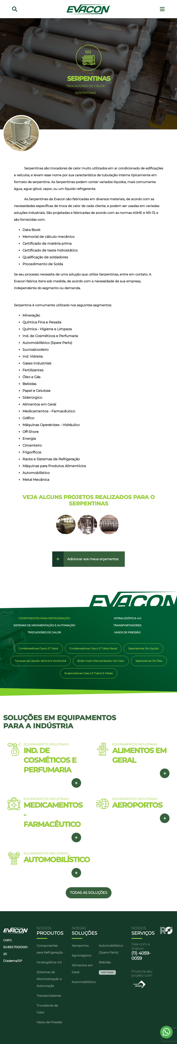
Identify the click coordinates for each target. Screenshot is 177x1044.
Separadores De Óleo (148, 660)
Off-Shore (30, 432)
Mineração (31, 315)
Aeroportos (80, 946)
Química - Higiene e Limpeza (47, 329)
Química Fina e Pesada (41, 322)
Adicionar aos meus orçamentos (92, 559)
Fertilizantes (32, 370)
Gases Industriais (36, 363)
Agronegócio (81, 955)
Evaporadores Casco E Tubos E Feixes (88, 673)
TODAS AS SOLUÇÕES (88, 893)
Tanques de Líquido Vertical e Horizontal (40, 660)
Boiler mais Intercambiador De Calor (100, 660)
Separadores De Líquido (143, 648)
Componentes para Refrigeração (42, 618)
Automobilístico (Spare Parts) (47, 343)
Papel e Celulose (36, 391)
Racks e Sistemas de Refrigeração (51, 459)
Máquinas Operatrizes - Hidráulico (51, 425)
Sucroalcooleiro (35, 350)
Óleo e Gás (31, 377)
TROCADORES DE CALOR (85, 86)
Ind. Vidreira (32, 356)
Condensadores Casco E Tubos (38, 648)
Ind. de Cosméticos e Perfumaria (50, 336)
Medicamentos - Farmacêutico (48, 411)
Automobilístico (36, 473)
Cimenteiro (32, 445)
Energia (29, 439)
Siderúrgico (32, 397)
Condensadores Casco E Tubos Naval (93, 648)
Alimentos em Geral (39, 404)
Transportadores (125, 625)
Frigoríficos (31, 452)
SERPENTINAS (85, 93)
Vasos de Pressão (126, 632)
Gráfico (28, 418)
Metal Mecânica (35, 480)
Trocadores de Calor (42, 632)
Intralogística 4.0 (125, 618)
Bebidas (29, 384)
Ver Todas (107, 972)
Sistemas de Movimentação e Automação (42, 625)
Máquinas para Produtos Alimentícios (54, 466)
